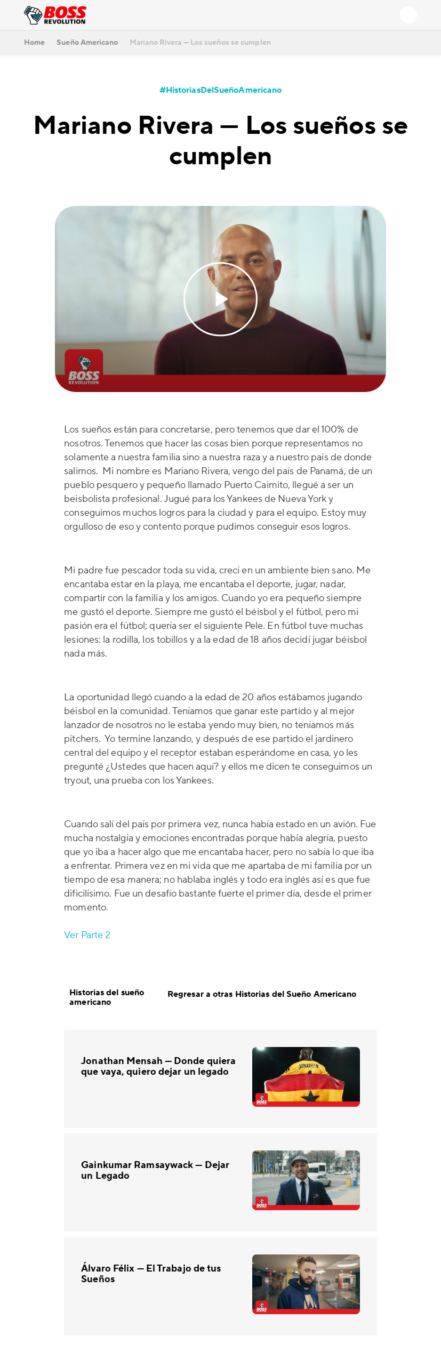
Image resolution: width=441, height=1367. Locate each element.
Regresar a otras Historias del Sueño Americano (269, 994)
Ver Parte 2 (87, 935)
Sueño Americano (87, 42)
